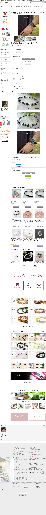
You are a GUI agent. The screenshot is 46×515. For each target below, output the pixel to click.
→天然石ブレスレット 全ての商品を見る (37, 331)
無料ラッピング (26, 487)
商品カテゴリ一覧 (15, 483)
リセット (8, 113)
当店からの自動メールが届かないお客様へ (6, 485)
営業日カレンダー (38, 487)
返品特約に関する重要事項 (16, 56)
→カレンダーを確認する (33, 461)
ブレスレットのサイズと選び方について (17, 486)
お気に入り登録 (28, 178)
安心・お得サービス (26, 486)
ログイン (3, 489)
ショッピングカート (4, 488)
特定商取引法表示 (38, 483)
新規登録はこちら (4, 91)
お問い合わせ (37, 486)
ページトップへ (43, 442)
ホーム (2, 483)
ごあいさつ (25, 483)
